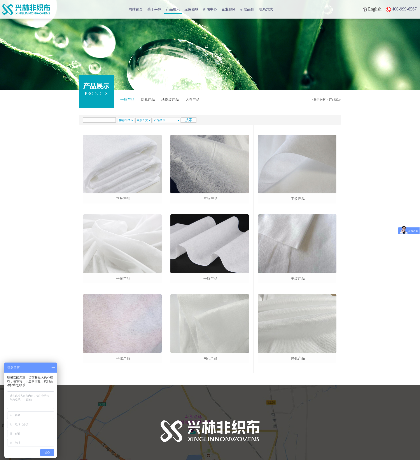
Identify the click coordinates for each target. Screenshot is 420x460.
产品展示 (173, 9)
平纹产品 (127, 99)
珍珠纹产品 (170, 99)
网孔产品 (148, 99)
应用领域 (191, 9)
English (372, 9)
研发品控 (247, 9)
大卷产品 (193, 99)
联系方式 (266, 9)
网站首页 (136, 9)
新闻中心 (210, 9)
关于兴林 (154, 9)
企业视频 (229, 9)
